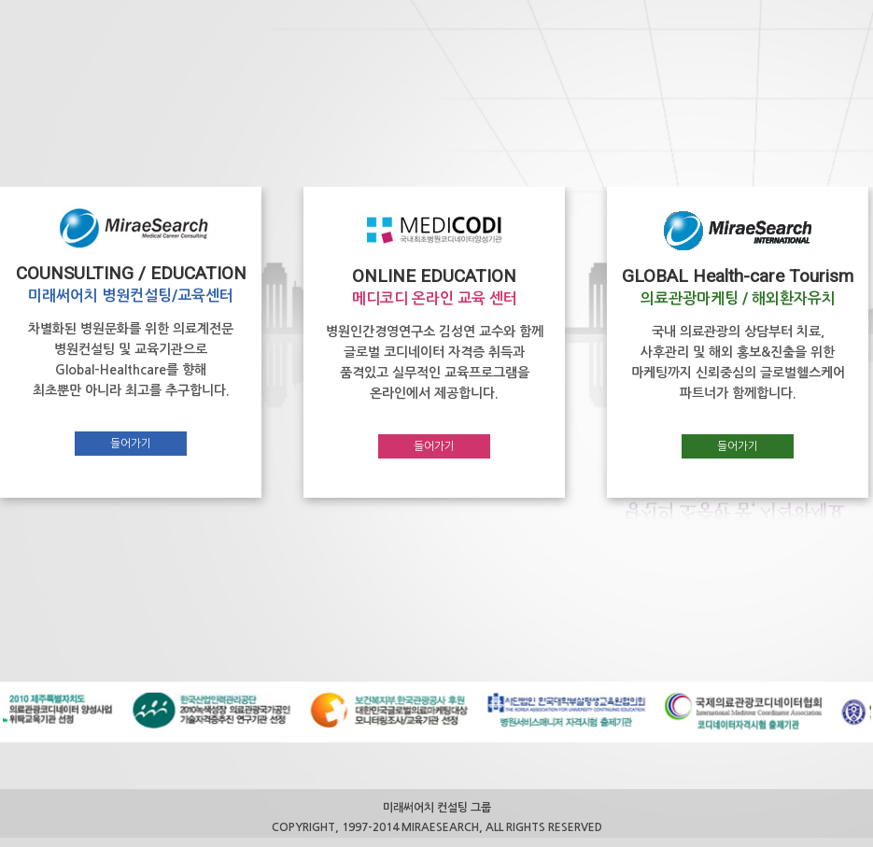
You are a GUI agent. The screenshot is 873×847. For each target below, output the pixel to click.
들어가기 (130, 443)
